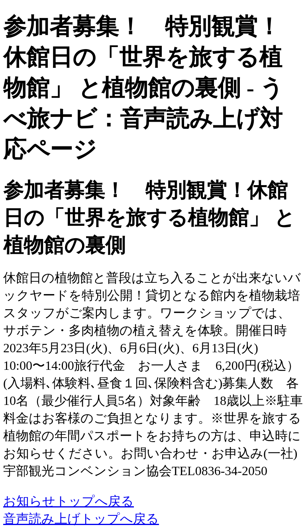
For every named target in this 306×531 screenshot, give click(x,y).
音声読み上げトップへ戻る (81, 518)
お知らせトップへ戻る (68, 501)
